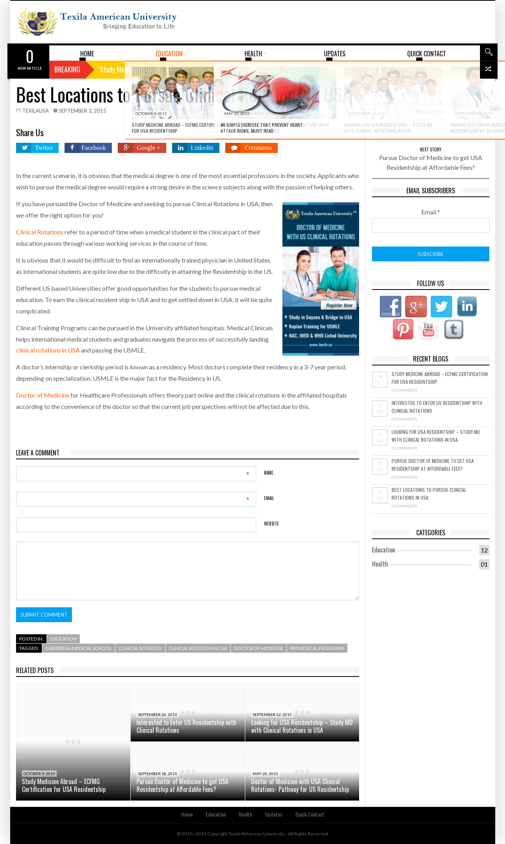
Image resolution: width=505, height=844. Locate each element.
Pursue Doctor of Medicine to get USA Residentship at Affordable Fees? (182, 785)
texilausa (35, 111)
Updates (273, 814)
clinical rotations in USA (48, 350)
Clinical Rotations (39, 232)
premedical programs (317, 648)
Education (63, 639)
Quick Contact (309, 814)
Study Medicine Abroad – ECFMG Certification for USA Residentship (64, 785)
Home (187, 814)
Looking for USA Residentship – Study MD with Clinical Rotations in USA (302, 726)
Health (380, 564)
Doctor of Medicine (42, 395)
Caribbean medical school (78, 648)
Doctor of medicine (258, 648)
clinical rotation (140, 648)
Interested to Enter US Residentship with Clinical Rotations (186, 726)
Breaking (67, 69)
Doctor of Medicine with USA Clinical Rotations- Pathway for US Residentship (300, 785)
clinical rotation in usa (198, 648)
